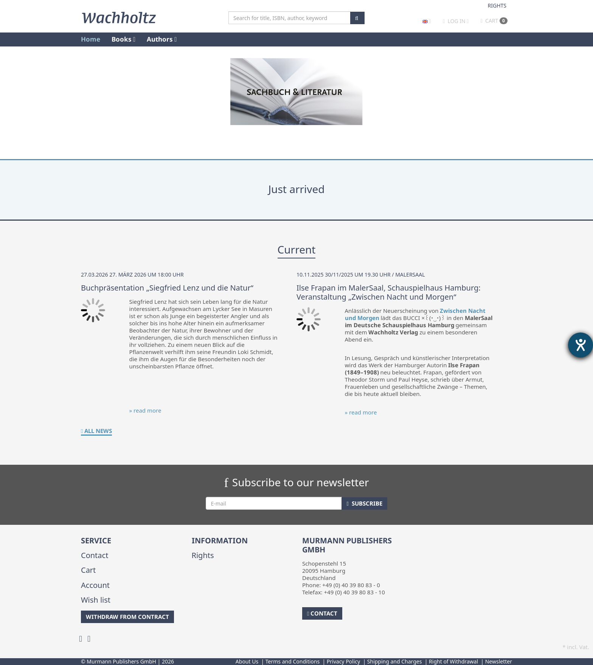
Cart (494, 20)
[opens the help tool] (580, 344)
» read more (145, 410)
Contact (94, 555)
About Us (247, 661)
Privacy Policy (343, 661)
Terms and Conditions (292, 661)
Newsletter (498, 661)
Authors (162, 39)
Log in (456, 21)
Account (95, 585)
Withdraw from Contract (127, 616)
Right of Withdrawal (453, 661)
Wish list (95, 600)
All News (96, 431)
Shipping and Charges (394, 661)
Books (123, 39)
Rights (497, 5)
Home (90, 39)
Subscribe (364, 503)
